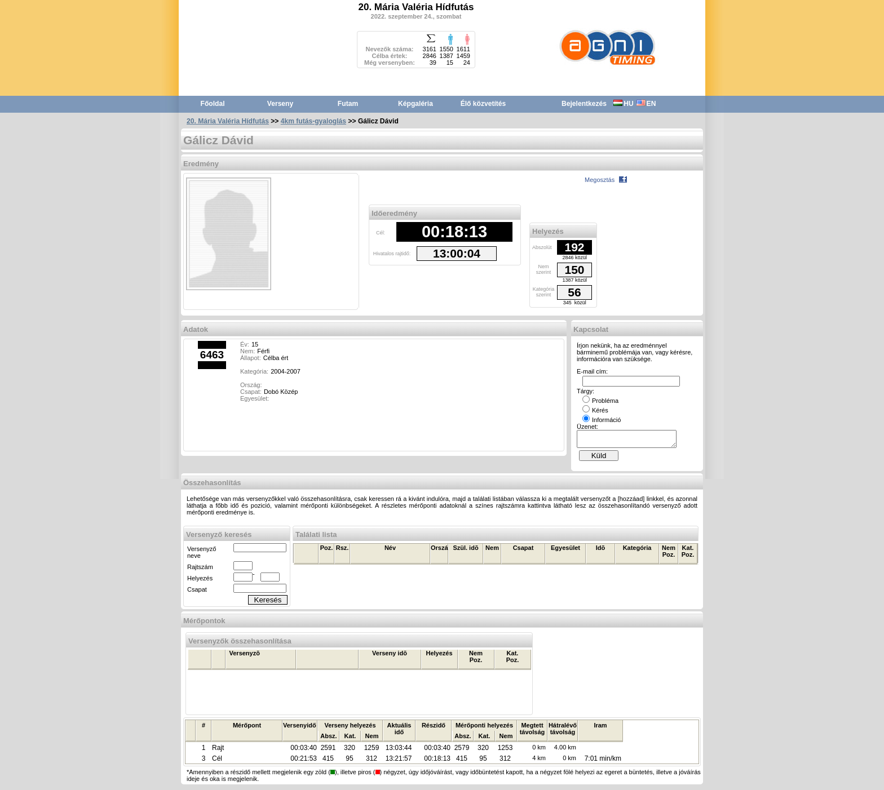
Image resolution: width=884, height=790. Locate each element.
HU (623, 104)
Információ (601, 419)
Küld (599, 459)
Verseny (280, 104)
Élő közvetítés (483, 104)
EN (646, 104)
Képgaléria (415, 104)
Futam (348, 104)
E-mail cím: (592, 371)
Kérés (595, 410)
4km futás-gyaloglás (313, 121)
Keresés (268, 603)
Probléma (600, 400)
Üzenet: (587, 426)
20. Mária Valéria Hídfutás (228, 121)
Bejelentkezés (584, 104)
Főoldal (213, 104)
